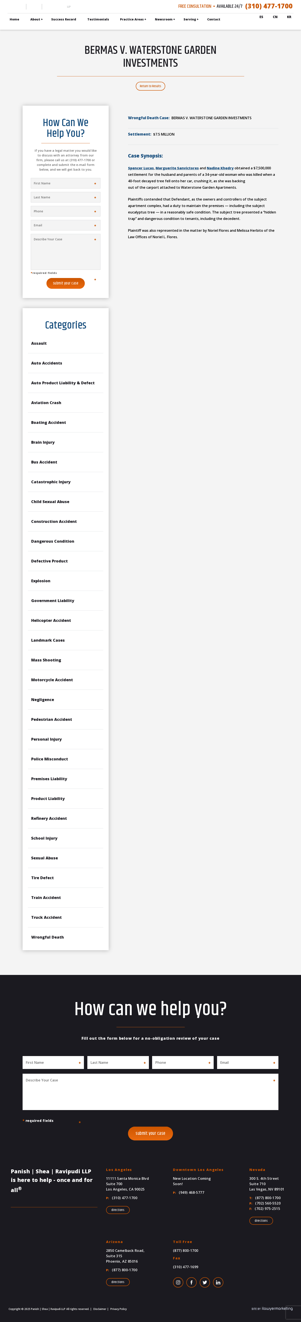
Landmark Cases (48, 640)
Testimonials (98, 19)
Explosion (40, 580)
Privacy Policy (118, 1309)
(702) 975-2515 (264, 1208)
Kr (289, 16)
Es (261, 16)
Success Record (63, 19)
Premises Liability (49, 778)
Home (14, 19)
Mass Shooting (46, 660)
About (35, 19)
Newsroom (164, 19)
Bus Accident (44, 462)
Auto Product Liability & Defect (63, 382)
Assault (39, 343)
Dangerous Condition (52, 541)
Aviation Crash (46, 402)
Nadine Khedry (220, 168)
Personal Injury (46, 739)
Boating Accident (48, 422)
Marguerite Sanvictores (177, 168)
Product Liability (48, 798)
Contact (213, 19)
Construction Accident (54, 521)
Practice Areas (132, 19)
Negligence (42, 699)
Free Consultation (194, 6)
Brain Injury (43, 442)
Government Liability (52, 600)
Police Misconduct (49, 758)
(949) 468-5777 (188, 1192)
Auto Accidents (46, 363)
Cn (275, 16)
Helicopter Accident (51, 620)
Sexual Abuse (44, 857)
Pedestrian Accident (51, 719)
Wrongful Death (47, 937)
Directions (117, 1210)
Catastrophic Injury (51, 481)
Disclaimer (99, 1309)
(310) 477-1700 (269, 6)
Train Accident (46, 897)
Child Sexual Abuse (50, 501)
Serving (190, 19)
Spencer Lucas (141, 168)
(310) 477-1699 (185, 1267)
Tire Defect (42, 877)
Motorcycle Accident (52, 679)
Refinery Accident (49, 818)
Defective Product (49, 561)
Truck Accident (46, 917)
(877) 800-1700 (265, 1197)
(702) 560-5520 (265, 1203)
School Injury (44, 838)
